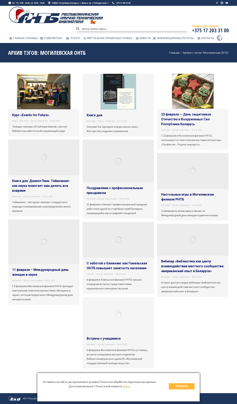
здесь (126, 386)
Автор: (39, 120)
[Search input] (134, 28)
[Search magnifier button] (77, 28)
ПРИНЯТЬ (181, 386)
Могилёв (24, 120)
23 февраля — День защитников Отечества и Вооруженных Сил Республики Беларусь (186, 119)
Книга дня (94, 115)
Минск (15, 120)
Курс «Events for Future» (30, 115)
